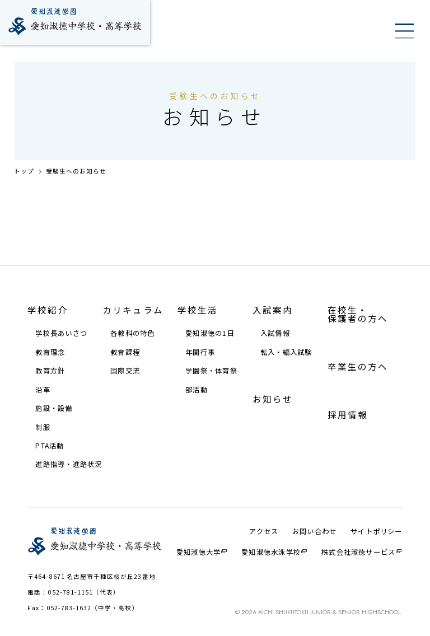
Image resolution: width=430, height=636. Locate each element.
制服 (42, 427)
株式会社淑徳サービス (358, 552)
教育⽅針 (50, 370)
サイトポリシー (376, 531)
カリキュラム (132, 310)
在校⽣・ (358, 314)
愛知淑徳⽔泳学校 (271, 552)
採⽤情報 (348, 414)
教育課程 (125, 352)
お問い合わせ (314, 531)
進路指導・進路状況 (68, 464)
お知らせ (273, 399)
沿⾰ (42, 389)
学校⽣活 (197, 310)
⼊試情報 (275, 333)
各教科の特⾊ (132, 333)
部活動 (196, 389)
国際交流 (125, 370)
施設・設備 (53, 408)
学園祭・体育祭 (211, 370)
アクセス (263, 531)
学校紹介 (47, 310)
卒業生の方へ (358, 366)
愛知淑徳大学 (198, 552)
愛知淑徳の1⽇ (210, 333)
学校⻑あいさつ (61, 333)
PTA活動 (49, 445)
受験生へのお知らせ (76, 171)
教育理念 (50, 352)
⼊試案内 (273, 310)
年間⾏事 (200, 352)
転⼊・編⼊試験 (286, 352)
